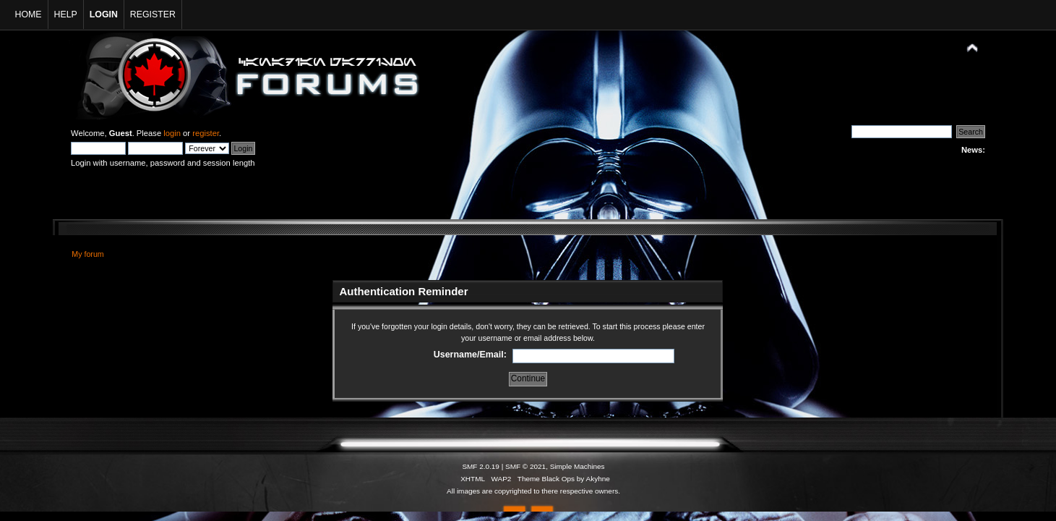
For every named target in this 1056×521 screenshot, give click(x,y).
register (205, 133)
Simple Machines (577, 466)
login (172, 133)
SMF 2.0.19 (480, 466)
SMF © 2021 (525, 466)
